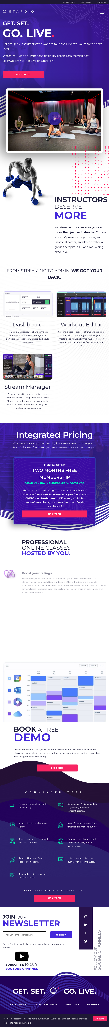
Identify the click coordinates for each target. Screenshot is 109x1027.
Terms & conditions (18, 1005)
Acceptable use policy (46, 1005)
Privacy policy (72, 1005)
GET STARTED (23, 74)
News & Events (69, 2)
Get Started (55, 514)
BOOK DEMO (57, 768)
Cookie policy (93, 1005)
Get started (55, 898)
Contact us (101, 2)
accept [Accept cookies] (99, 1019)
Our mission (86, 2)
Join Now (61, 935)
